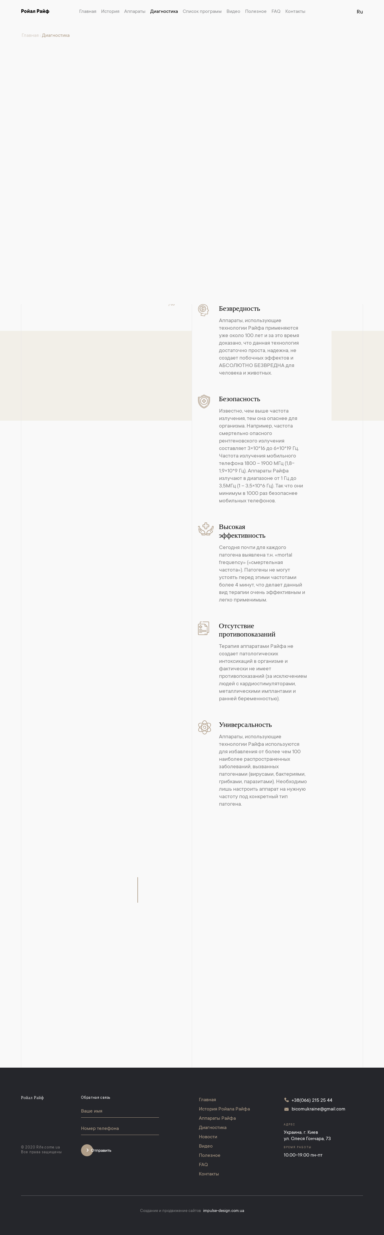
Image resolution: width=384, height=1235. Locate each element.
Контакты (295, 11)
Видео (233, 11)
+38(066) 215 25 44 (312, 1100)
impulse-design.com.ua (223, 1211)
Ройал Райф (35, 11)
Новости (208, 1137)
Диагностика (164, 11)
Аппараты (135, 11)
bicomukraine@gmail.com (318, 1109)
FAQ (276, 11)
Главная (87, 11)
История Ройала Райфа (224, 1109)
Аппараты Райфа (217, 1118)
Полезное (256, 11)
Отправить (101, 1150)
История (110, 11)
